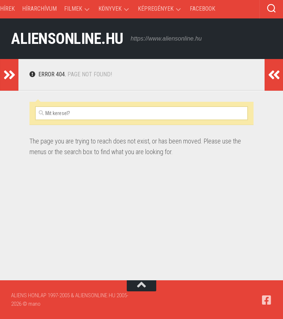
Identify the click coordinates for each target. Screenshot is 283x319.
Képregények (156, 8)
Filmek (73, 8)
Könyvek (110, 8)
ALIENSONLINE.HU (67, 39)
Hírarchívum (39, 8)
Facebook (202, 8)
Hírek (7, 8)
